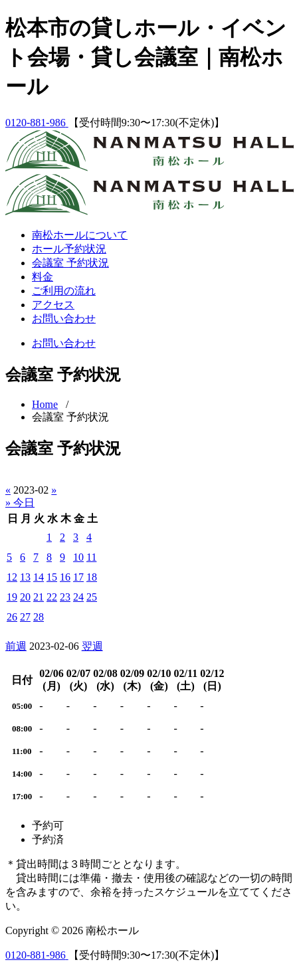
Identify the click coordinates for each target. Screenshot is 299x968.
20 (25, 597)
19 (12, 597)
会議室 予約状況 (70, 262)
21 (38, 597)
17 (78, 577)
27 (25, 617)
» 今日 (20, 502)
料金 (42, 276)
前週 (16, 646)
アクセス (53, 304)
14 (38, 577)
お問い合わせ (64, 318)
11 (91, 557)
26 (12, 617)
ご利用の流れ (64, 290)
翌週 (92, 646)
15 (52, 577)
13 (25, 577)
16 (65, 577)
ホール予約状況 (69, 248)
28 (38, 617)
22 (52, 597)
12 (12, 577)
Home (45, 404)
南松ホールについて (80, 235)
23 (65, 597)
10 (78, 557)
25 (91, 597)
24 (78, 597)
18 (91, 577)
